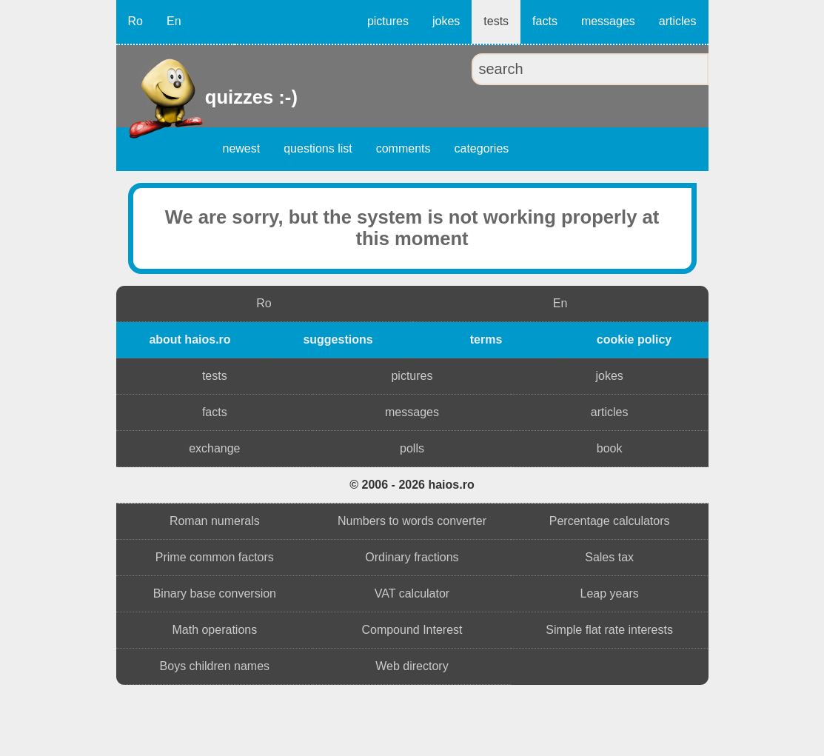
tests (496, 21)
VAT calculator (412, 593)
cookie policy (634, 339)
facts (544, 21)
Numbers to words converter (412, 521)
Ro (135, 21)
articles (678, 21)
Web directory (411, 666)
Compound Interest (411, 629)
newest (242, 148)
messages (608, 21)
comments (403, 148)
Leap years (609, 593)
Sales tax (609, 557)
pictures (388, 21)
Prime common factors (214, 557)
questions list (318, 148)
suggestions (337, 339)
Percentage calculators (609, 521)
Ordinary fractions (411, 557)
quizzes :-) (207, 97)
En (174, 21)
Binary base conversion (214, 593)
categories (482, 148)
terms (486, 339)
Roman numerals (215, 521)
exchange (214, 448)
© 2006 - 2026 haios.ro (411, 484)
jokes (446, 21)
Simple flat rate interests (609, 629)
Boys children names (215, 666)
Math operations (214, 629)
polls (412, 448)
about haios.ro (189, 339)
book (610, 448)
